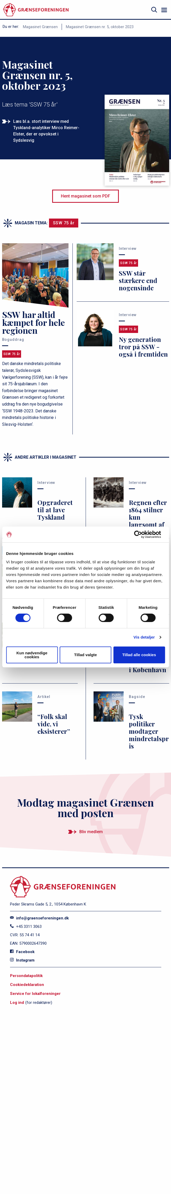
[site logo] (36, 10)
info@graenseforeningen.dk (39, 918)
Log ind (17, 1002)
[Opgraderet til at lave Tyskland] (40, 504)
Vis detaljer (144, 637)
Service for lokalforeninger (35, 993)
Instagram (22, 960)
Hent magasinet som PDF (85, 196)
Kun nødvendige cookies (31, 655)
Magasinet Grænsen (40, 26)
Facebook (22, 951)
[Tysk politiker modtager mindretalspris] (131, 722)
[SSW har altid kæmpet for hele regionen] (35, 335)
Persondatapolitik (26, 975)
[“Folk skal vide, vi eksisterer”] (40, 714)
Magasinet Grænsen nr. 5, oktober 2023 (100, 26)
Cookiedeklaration (27, 984)
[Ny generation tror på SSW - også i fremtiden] (123, 335)
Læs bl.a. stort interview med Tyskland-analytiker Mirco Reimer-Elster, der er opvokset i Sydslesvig (46, 131)
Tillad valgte (85, 654)
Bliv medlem (91, 831)
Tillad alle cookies (139, 654)
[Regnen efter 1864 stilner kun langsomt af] (131, 507)
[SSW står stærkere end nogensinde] (123, 268)
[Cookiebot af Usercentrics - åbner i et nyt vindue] (142, 534)
